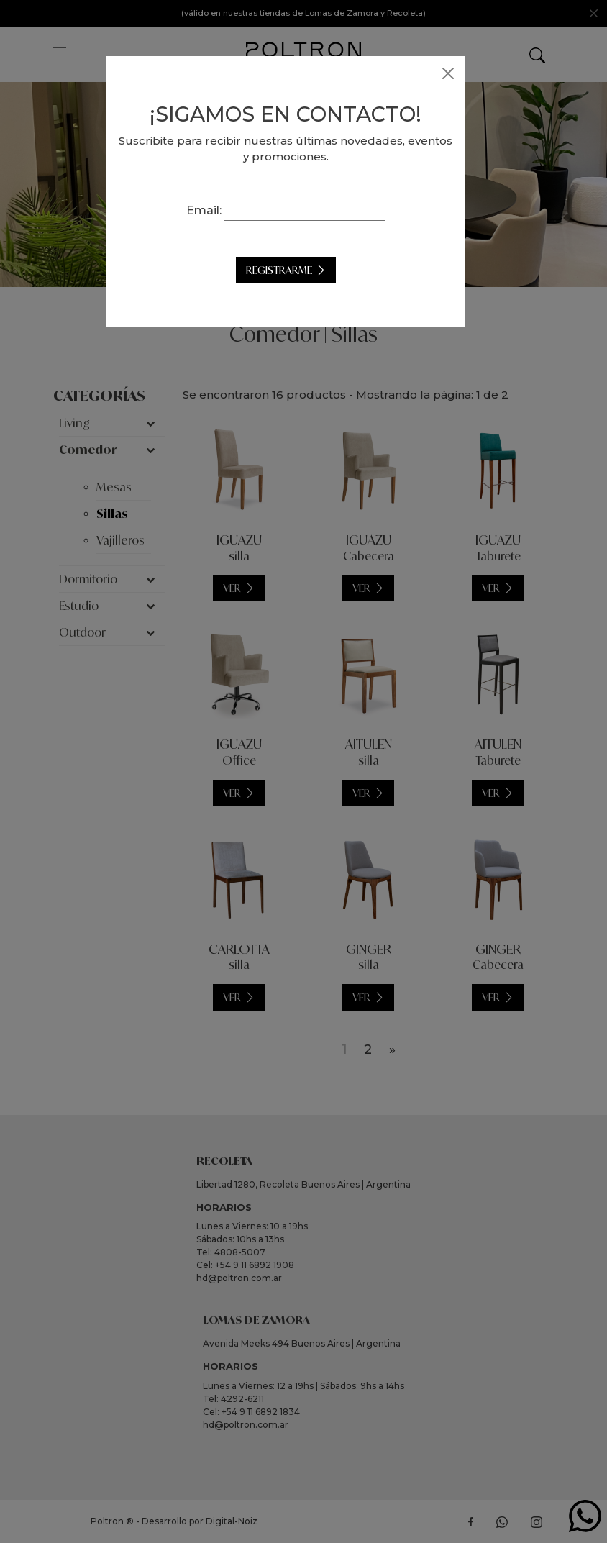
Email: (221, 210)
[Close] (466, 73)
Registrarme (297, 270)
